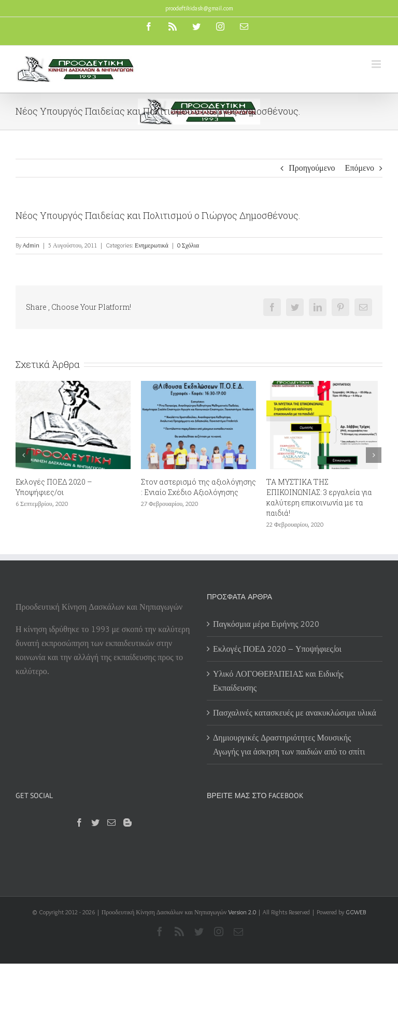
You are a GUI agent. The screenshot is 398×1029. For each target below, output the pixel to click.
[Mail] (111, 822)
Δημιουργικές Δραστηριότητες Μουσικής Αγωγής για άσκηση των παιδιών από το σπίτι (290, 745)
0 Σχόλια (188, 245)
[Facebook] (79, 822)
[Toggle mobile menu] (377, 64)
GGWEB (356, 912)
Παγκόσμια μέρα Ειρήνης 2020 (266, 624)
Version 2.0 (242, 912)
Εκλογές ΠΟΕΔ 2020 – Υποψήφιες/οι (54, 487)
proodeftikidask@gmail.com (199, 8)
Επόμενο (359, 168)
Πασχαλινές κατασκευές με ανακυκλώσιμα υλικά (294, 713)
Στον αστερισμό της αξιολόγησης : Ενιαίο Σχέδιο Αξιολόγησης (198, 487)
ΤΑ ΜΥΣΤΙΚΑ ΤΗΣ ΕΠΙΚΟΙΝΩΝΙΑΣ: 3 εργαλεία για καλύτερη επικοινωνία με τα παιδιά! (319, 497)
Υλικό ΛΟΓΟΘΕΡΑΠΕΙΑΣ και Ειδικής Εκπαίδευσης (278, 681)
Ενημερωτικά (151, 245)
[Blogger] (127, 822)
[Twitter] (95, 822)
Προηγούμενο (312, 168)
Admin (31, 245)
